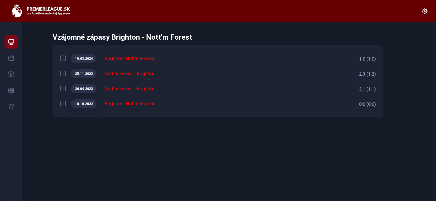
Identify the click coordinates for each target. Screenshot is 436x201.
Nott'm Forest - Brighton (129, 73)
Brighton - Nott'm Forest (129, 58)
